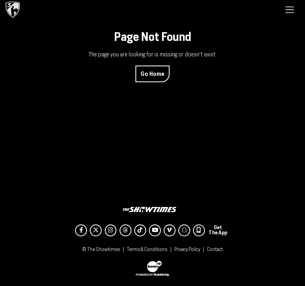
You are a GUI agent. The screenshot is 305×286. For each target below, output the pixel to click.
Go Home (152, 73)
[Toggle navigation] (289, 9)
